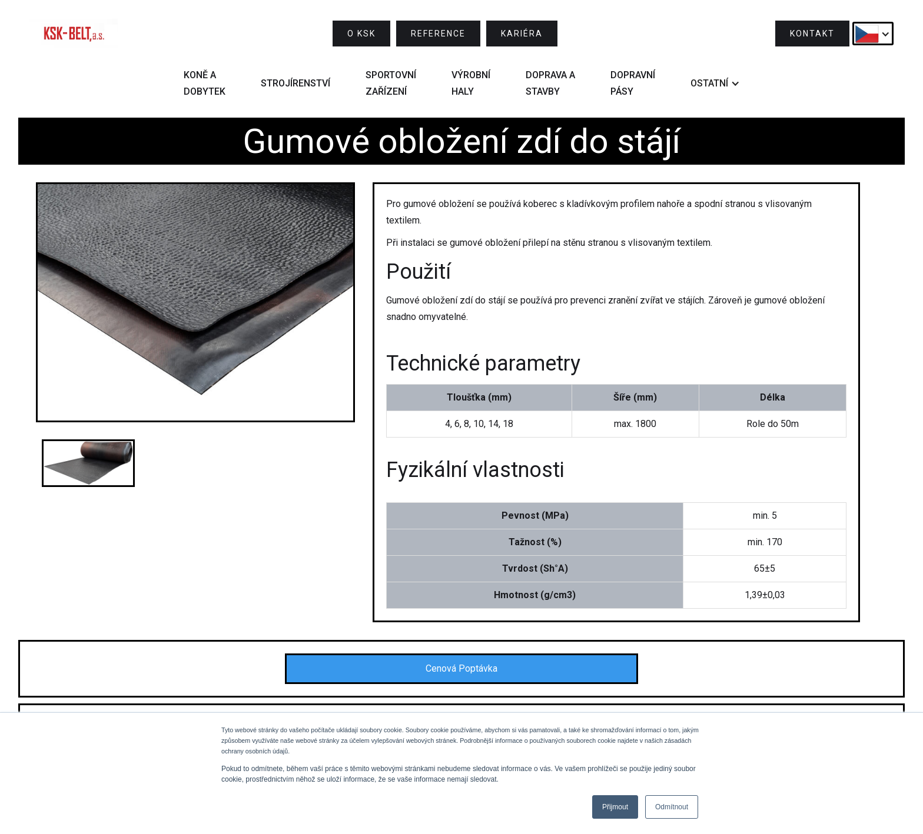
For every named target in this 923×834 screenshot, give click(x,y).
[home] (73, 33)
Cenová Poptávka (461, 668)
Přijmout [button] (615, 807)
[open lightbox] (195, 302)
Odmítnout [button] (671, 807)
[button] (873, 33)
